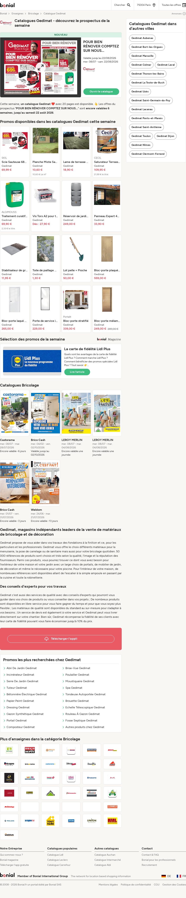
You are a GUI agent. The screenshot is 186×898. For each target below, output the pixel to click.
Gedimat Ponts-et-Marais (147, 118)
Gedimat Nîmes (141, 145)
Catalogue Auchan (104, 854)
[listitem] (14, 151)
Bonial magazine (9, 859)
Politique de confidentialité (136, 884)
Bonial (3, 13)
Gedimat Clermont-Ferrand (148, 153)
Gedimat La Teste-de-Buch (148, 82)
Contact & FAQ (150, 854)
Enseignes (17, 13)
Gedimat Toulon (141, 136)
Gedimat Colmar (141, 64)
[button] (61, 64)
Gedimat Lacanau (142, 109)
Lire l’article (77, 371)
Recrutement (149, 865)
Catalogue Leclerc (57, 859)
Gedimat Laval (166, 64)
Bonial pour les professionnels (159, 859)
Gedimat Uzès (140, 91)
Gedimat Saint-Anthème (146, 127)
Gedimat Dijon (165, 136)
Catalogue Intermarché (107, 859)
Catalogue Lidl (55, 854)
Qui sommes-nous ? (11, 854)
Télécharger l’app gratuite (14, 865)
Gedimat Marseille (142, 55)
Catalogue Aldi (102, 865)
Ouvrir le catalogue (101, 91)
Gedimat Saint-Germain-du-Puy (151, 100)
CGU (156, 884)
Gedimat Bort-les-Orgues (147, 47)
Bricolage (33, 13)
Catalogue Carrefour (58, 865)
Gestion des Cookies (174, 884)
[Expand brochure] (40, 67)
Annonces (179, 13)
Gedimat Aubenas (142, 38)
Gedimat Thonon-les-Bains (148, 73)
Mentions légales (108, 884)
